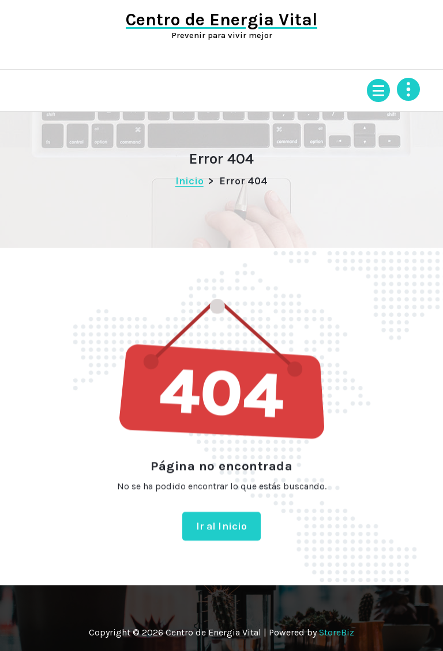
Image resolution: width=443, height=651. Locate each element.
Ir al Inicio (221, 533)
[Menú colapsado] (378, 90)
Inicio (189, 181)
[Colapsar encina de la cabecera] (408, 89)
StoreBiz (336, 632)
